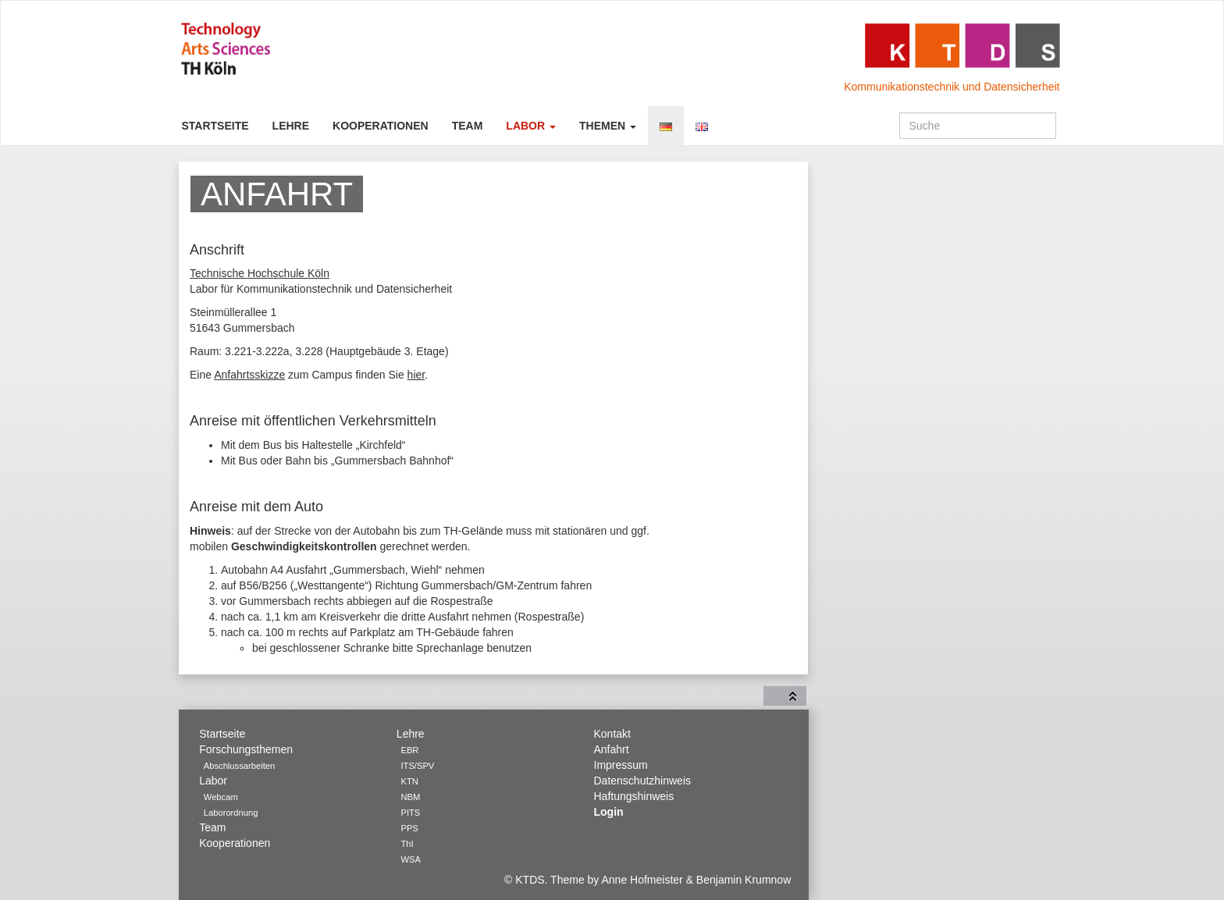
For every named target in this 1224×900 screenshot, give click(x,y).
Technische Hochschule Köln (259, 273)
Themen (607, 125)
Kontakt (612, 733)
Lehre (290, 125)
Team (467, 125)
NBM (410, 797)
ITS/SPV (417, 765)
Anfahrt (611, 749)
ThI (406, 843)
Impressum (621, 765)
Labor (531, 125)
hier (416, 374)
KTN (409, 781)
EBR (409, 750)
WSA (410, 859)
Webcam (221, 797)
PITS (410, 812)
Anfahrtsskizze (249, 374)
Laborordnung (231, 812)
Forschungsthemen (246, 749)
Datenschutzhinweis (643, 780)
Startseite (215, 125)
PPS (409, 828)
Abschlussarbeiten (239, 765)
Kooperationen (381, 125)
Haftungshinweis (634, 796)
